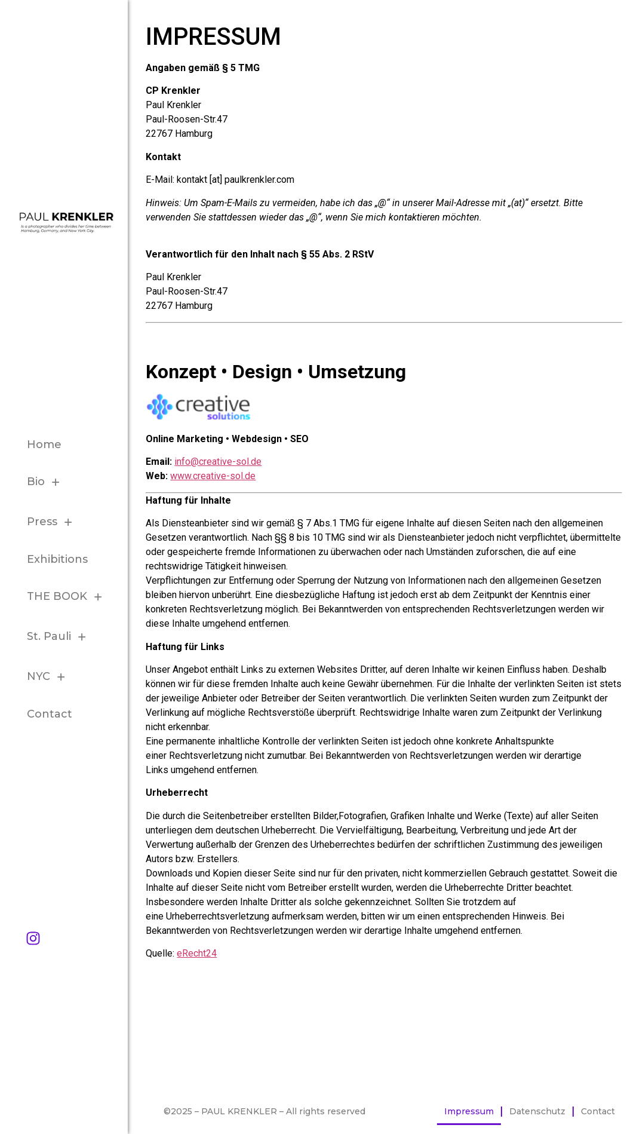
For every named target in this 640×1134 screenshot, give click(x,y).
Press (53, 522)
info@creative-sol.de (217, 461)
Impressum (469, 1111)
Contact (49, 714)
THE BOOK (68, 597)
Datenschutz (537, 1111)
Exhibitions (57, 559)
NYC (49, 677)
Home (44, 444)
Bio (46, 482)
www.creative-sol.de (213, 476)
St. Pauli (60, 637)
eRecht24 (197, 953)
